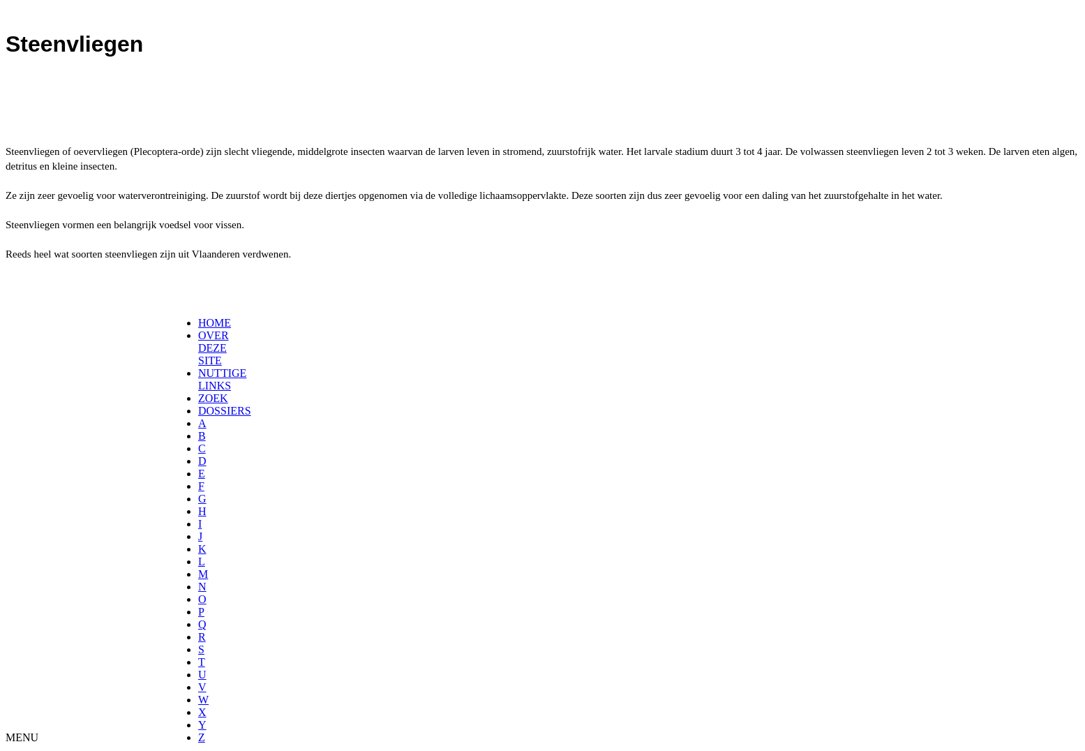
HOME (214, 323)
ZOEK (213, 398)
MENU (22, 737)
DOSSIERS (224, 411)
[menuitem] (202, 323)
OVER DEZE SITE (213, 347)
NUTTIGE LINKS (222, 379)
